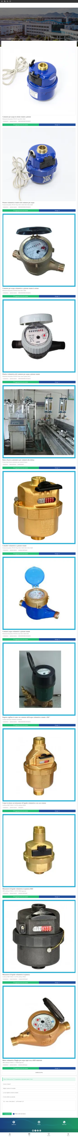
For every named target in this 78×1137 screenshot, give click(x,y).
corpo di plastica (13, 979)
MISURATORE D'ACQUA (24, 121)
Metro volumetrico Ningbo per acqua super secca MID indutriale (22, 1060)
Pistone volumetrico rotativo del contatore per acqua (18, 202)
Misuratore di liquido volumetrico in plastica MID (17, 889)
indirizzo (14, 1124)
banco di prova (13, 464)
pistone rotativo (13, 121)
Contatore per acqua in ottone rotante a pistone (16, 117)
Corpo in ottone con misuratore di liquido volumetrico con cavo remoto (24, 803)
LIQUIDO (20, 807)
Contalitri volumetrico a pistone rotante (14, 546)
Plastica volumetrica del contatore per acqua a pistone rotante (21, 374)
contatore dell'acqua (22, 550)
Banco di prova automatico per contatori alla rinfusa (18, 460)
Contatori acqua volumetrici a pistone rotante (16, 631)
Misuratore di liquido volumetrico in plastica (16, 974)
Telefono (64, 1124)
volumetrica (5, 121)
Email (39, 1124)
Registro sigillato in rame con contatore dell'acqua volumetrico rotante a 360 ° (26, 717)
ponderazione (20, 464)
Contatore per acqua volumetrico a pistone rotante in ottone (20, 288)
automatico (5, 464)
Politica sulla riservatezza (20, 1113)
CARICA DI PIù (39, 1072)
